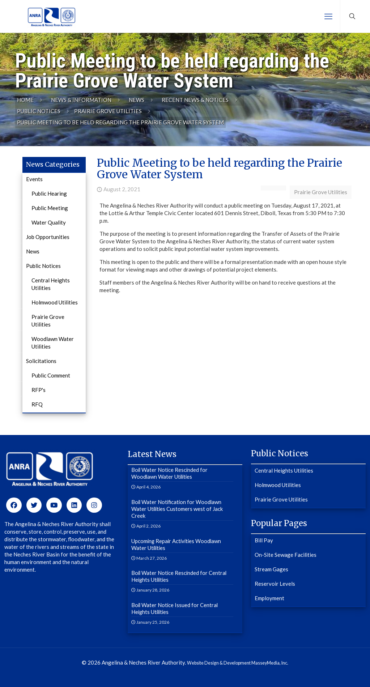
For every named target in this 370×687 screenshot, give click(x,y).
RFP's (38, 390)
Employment (269, 598)
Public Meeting (49, 208)
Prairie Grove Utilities (108, 111)
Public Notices (38, 111)
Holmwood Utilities (54, 302)
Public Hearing (49, 193)
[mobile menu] (328, 16)
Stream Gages (271, 569)
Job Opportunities (47, 237)
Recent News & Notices (195, 100)
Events (34, 179)
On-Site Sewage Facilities (285, 554)
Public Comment (50, 375)
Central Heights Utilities (50, 284)
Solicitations (41, 361)
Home (25, 100)
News (136, 100)
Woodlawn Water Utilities (52, 343)
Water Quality (48, 222)
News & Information (81, 100)
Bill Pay (264, 540)
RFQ (37, 404)
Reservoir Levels (275, 583)
